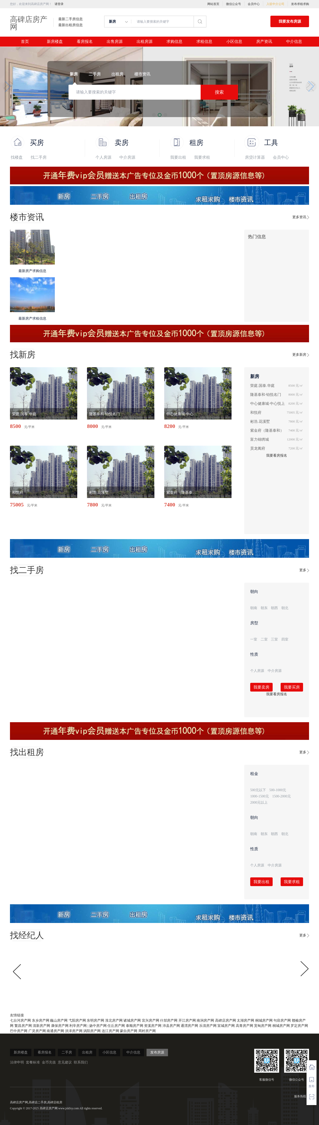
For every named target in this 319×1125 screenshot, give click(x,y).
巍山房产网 (59, 1020)
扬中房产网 (98, 1026)
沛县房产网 (171, 1026)
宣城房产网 (226, 1026)
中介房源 (127, 157)
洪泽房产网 (73, 1031)
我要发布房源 (290, 21)
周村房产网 (147, 1031)
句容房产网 (282, 1020)
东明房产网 (95, 1020)
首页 (25, 42)
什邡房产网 (168, 1020)
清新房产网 (41, 1026)
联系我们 (81, 1062)
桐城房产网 (264, 1020)
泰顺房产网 (134, 1026)
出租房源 (145, 42)
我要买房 (292, 687)
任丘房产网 (116, 1026)
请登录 (59, 4)
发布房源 (157, 1052)
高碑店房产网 (28, 23)
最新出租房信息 (70, 25)
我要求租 (202, 157)
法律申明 (17, 1062)
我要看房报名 (276, 455)
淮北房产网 (114, 1020)
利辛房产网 (78, 1026)
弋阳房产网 (77, 1020)
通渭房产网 (189, 1026)
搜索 (219, 92)
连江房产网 (110, 1031)
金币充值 (49, 1062)
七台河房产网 (20, 1020)
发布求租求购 (300, 4)
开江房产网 (187, 1020)
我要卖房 (261, 687)
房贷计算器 (255, 157)
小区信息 (234, 42)
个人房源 (103, 157)
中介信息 (294, 42)
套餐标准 (33, 1062)
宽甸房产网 (262, 1026)
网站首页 (213, 4)
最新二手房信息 (70, 19)
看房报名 (85, 42)
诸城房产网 (132, 1020)
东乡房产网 (40, 1020)
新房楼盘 (55, 42)
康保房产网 (60, 1026)
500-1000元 (277, 790)
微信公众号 (233, 4)
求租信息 (204, 42)
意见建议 (65, 1062)
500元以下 (258, 790)
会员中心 (254, 4)
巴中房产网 (18, 1031)
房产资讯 (264, 42)
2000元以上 (259, 802)
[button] (7, 86)
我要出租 (178, 157)
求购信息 (174, 42)
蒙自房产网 (128, 1031)
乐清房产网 (208, 1026)
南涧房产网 (205, 1020)
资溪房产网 (152, 1026)
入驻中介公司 (275, 4)
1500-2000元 (281, 796)
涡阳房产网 (92, 1031)
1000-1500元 (259, 796)
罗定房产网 (299, 1026)
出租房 (87, 1052)
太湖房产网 (245, 1020)
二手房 (67, 1052)
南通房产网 (55, 1031)
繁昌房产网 (23, 1026)
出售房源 (115, 42)
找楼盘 (17, 157)
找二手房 (39, 157)
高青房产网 (244, 1026)
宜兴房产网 (150, 1020)
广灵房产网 (37, 1031)
